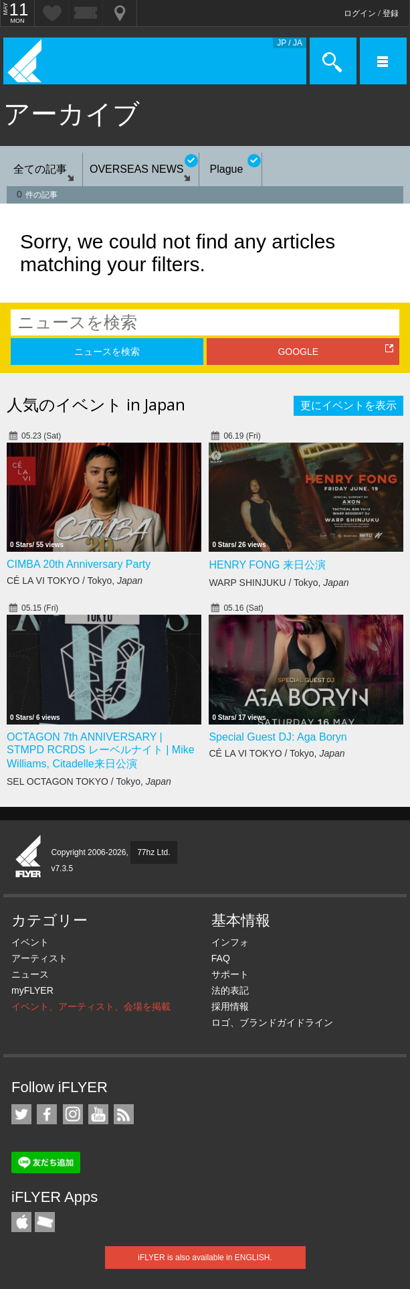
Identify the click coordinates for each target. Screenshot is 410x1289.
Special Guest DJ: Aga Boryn (277, 737)
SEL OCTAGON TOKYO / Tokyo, (89, 781)
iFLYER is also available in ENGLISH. (205, 1257)
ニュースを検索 (107, 351)
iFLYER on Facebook (47, 1114)
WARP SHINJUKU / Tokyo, (278, 582)
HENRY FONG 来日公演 (267, 565)
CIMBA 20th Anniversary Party (78, 564)
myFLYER (32, 990)
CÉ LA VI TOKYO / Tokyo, (74, 580)
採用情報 (230, 1006)
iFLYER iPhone (21, 1222)
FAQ (220, 958)
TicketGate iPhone (45, 1222)
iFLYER (28, 857)
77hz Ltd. (153, 852)
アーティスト (39, 958)
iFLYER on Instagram (73, 1114)
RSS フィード (124, 1114)
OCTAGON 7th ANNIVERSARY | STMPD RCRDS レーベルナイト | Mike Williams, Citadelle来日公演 (101, 750)
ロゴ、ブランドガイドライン (272, 1022)
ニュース (30, 974)
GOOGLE (298, 351)
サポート (230, 974)
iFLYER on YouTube (98, 1114)
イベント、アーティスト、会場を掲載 (91, 1006)
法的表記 (230, 990)
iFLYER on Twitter (21, 1114)
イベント (30, 942)
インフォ (230, 942)
